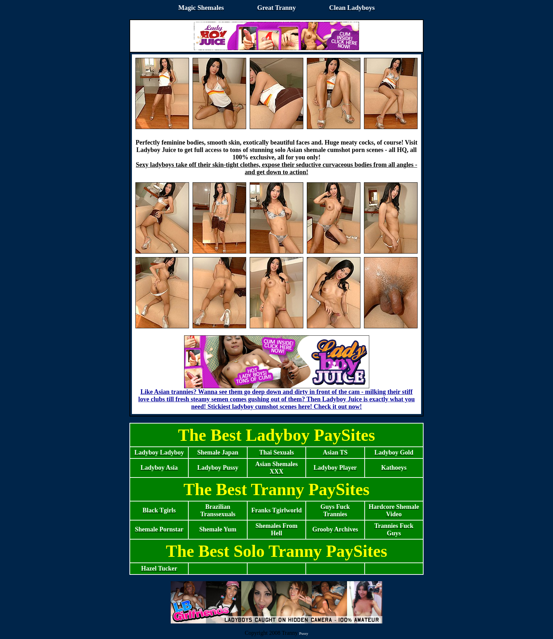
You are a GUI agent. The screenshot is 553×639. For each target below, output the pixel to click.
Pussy (303, 633)
